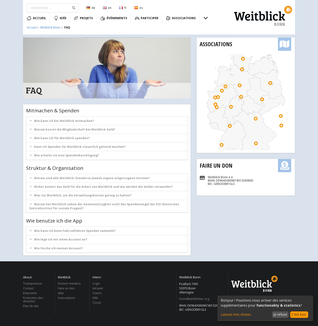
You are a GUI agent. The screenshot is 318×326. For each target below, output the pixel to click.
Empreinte (30, 293)
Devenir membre (69, 284)
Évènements (113, 18)
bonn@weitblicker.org (194, 299)
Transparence (32, 284)
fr (123, 8)
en (107, 8)
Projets (83, 18)
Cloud (97, 302)
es (138, 8)
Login (96, 284)
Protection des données (33, 299)
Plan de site (31, 306)
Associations (181, 18)
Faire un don (216, 165)
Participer (147, 18)
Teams (97, 293)
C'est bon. (299, 314)
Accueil (36, 18)
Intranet (98, 288)
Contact (28, 288)
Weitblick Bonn (50, 27)
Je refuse (280, 314)
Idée (60, 18)
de (90, 8)
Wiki (95, 298)
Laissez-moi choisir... (237, 314)
